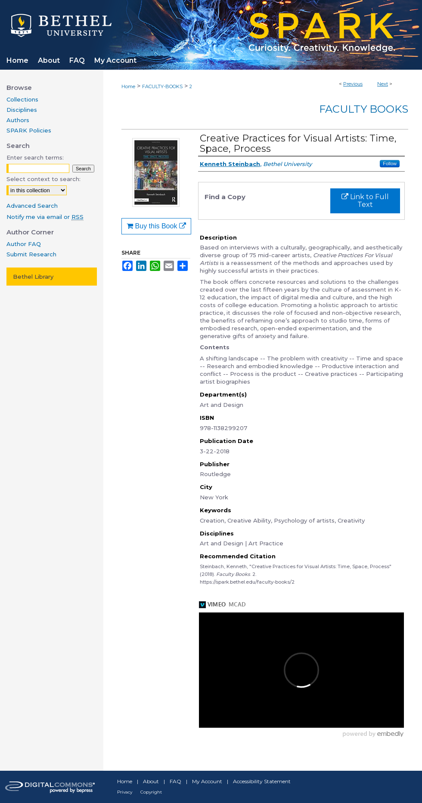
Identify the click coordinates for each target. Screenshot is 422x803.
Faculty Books (363, 109)
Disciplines (21, 109)
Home (128, 86)
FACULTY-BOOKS (162, 86)
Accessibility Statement (262, 781)
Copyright (151, 792)
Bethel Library (33, 276)
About (151, 781)
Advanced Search (32, 205)
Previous (353, 84)
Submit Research (31, 254)
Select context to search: (43, 178)
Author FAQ (23, 243)
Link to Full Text (365, 201)
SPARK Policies (28, 130)
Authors (17, 120)
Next (382, 84)
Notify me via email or (45, 216)
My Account (207, 781)
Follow (390, 163)
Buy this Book (156, 226)
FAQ (175, 781)
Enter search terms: (35, 157)
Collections (22, 99)
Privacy (124, 792)
